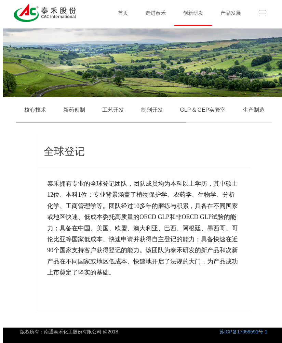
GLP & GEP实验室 (203, 110)
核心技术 (35, 110)
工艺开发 (113, 110)
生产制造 (254, 110)
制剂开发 (152, 110)
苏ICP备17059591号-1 (243, 331)
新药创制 (74, 110)
